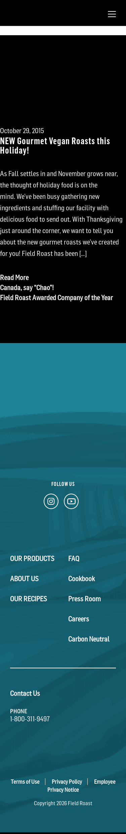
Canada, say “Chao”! (27, 288)
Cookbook (81, 579)
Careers (78, 619)
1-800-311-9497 (30, 719)
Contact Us (25, 693)
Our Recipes (28, 599)
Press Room (84, 599)
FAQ (73, 559)
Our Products (32, 559)
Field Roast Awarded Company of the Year (56, 298)
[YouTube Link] (71, 503)
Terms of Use (25, 781)
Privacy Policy (67, 781)
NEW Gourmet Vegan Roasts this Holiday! (55, 145)
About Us (24, 579)
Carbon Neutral (89, 639)
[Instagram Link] (51, 503)
